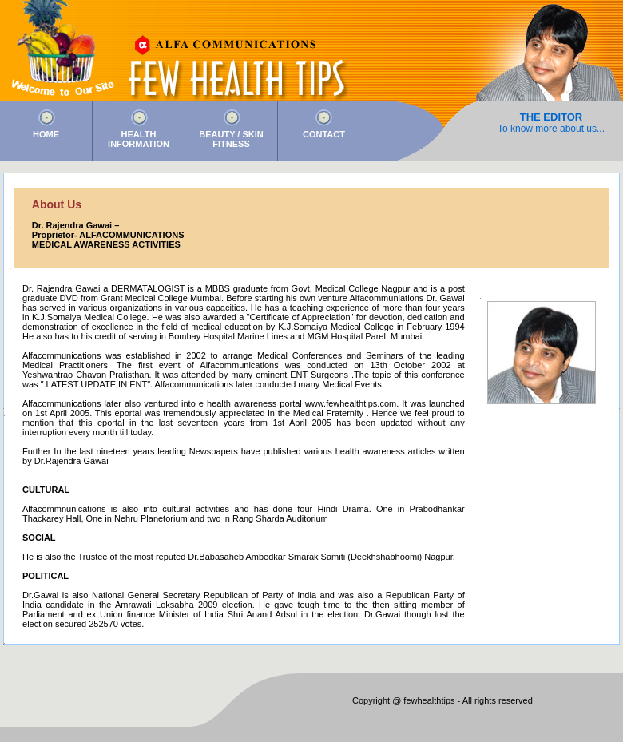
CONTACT (324, 134)
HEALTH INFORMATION (138, 139)
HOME (46, 134)
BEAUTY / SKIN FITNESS (231, 139)
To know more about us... (551, 128)
